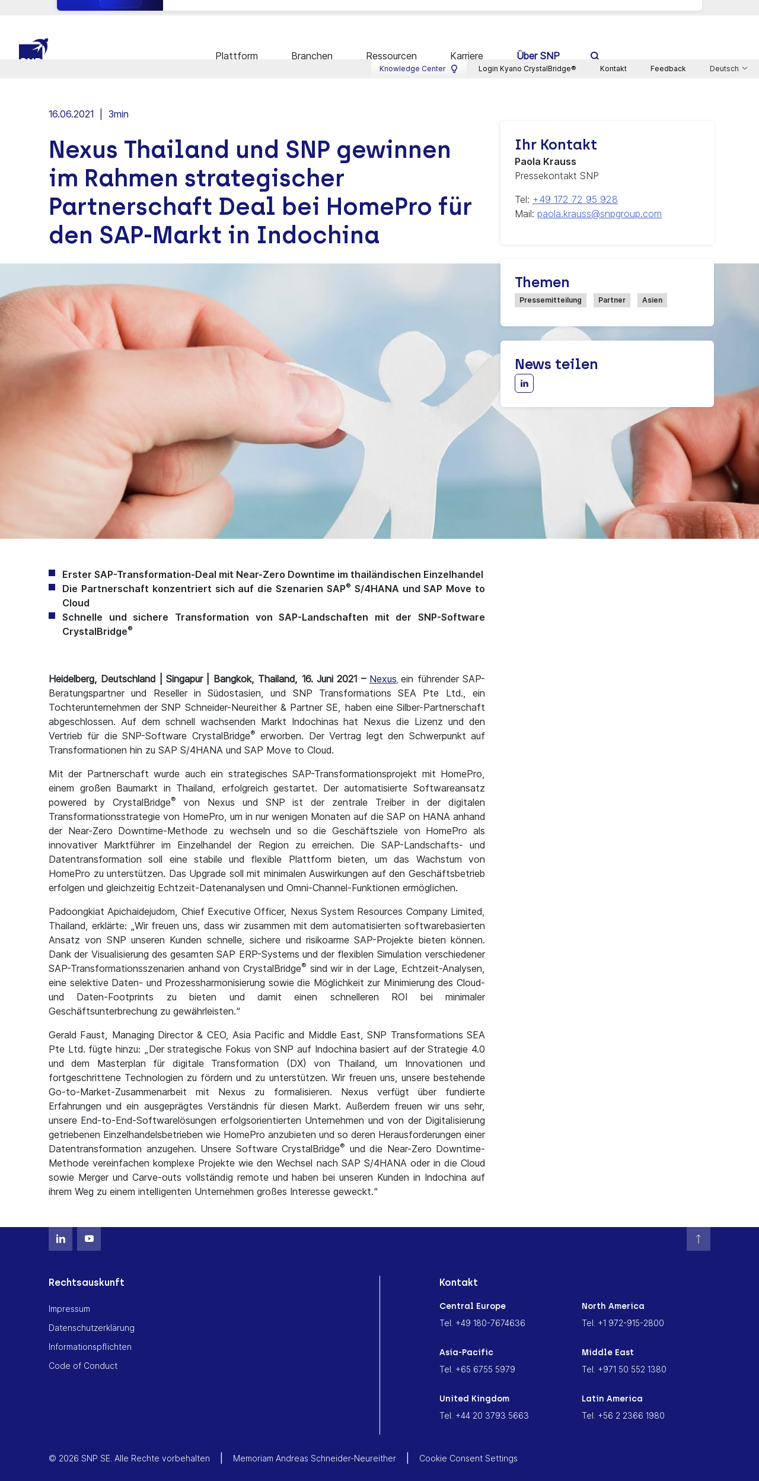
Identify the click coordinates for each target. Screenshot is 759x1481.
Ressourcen (391, 40)
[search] (595, 40)
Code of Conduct (83, 1350)
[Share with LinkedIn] (524, 367)
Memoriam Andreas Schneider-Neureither (314, 1443)
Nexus (383, 663)
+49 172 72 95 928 (575, 184)
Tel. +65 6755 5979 (477, 1354)
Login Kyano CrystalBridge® (527, 9)
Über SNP (538, 40)
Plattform (236, 40)
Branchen (312, 40)
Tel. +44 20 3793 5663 (484, 1400)
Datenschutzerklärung (92, 1312)
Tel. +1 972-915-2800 (623, 1307)
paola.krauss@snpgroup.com (599, 198)
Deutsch (725, 9)
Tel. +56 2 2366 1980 (623, 1400)
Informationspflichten (90, 1331)
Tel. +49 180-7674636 (482, 1307)
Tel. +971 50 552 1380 (624, 1354)
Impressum (69, 1293)
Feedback (668, 9)
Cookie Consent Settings (468, 1443)
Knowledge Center (419, 9)
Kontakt (613, 9)
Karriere (466, 40)
